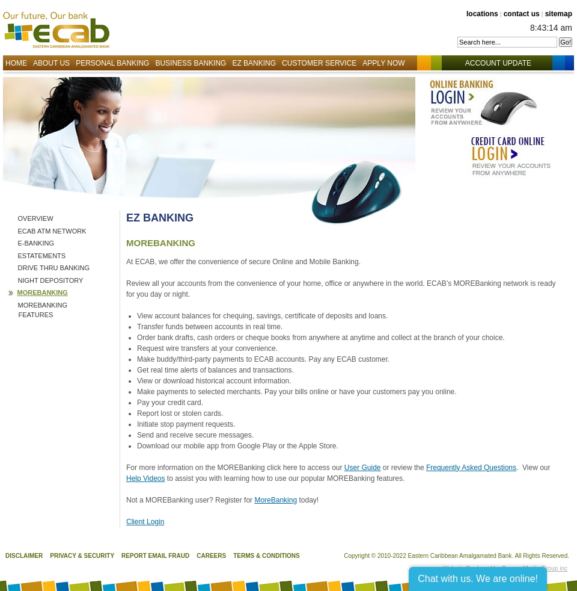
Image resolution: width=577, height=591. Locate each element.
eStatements (42, 255)
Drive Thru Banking (54, 267)
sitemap (558, 14)
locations (482, 14)
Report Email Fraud (155, 555)
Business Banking (190, 63)
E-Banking (36, 243)
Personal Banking (112, 63)
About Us (51, 63)
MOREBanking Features (43, 310)
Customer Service (319, 63)
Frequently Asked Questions (471, 467)
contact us (522, 14)
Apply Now (383, 63)
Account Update (504, 63)
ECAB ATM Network (52, 231)
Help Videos (145, 478)
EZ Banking (254, 63)
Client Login (145, 522)
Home (16, 63)
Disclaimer (24, 555)
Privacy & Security (82, 555)
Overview (35, 218)
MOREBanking (42, 292)
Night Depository (51, 280)
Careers (211, 555)
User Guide (362, 467)
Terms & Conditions (266, 555)
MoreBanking (275, 500)
